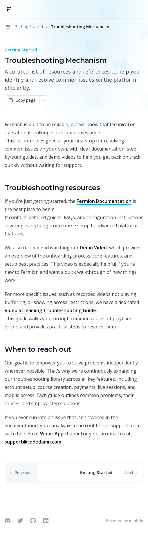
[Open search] (129, 9)
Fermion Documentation (104, 201)
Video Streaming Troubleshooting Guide (50, 310)
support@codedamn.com (33, 442)
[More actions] (140, 9)
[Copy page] (22, 100)
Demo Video (93, 247)
